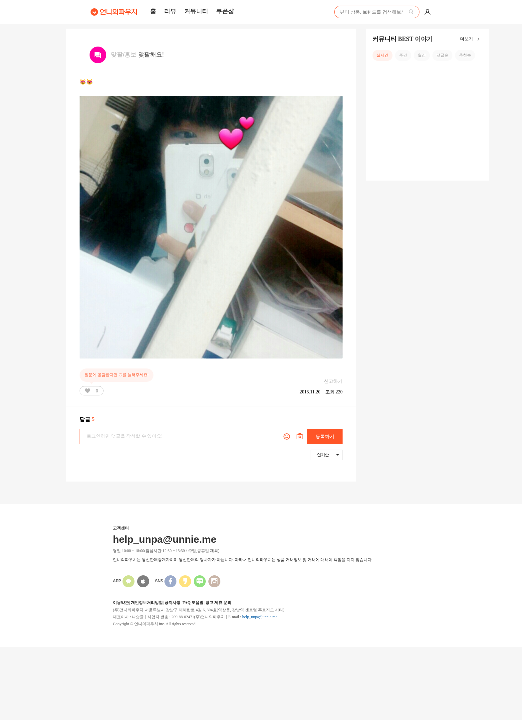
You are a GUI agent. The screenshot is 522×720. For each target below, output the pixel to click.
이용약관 (121, 602)
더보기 (471, 39)
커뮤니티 (196, 11)
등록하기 (325, 436)
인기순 (328, 455)
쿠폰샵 (225, 11)
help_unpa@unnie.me (259, 617)
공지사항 (172, 602)
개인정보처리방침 (147, 602)
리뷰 (170, 11)
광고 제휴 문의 (218, 602)
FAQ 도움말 (192, 602)
